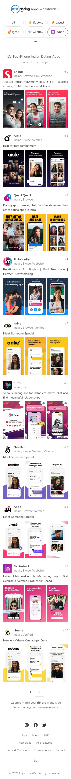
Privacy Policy (42, 750)
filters (41, 703)
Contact (60, 750)
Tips (24, 735)
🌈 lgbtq (13, 32)
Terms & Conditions (18, 750)
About (35, 735)
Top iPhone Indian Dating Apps (35, 56)
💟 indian (57, 32)
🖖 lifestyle (35, 23)
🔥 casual (57, 23)
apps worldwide (45, 9)
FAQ (46, 735)
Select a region (24, 707)
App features (44, 743)
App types (25, 743)
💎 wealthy (35, 32)
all (13, 23)
